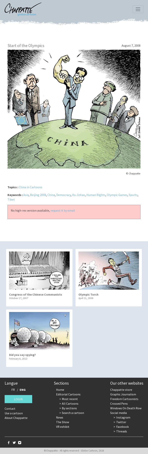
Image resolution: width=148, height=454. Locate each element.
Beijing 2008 (38, 195)
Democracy (63, 195)
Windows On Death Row (125, 408)
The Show (62, 422)
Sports (133, 195)
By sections (69, 408)
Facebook (122, 427)
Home (60, 390)
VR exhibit (62, 427)
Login (18, 399)
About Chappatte (16, 418)
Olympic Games (117, 195)
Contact (10, 408)
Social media (118, 413)
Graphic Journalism (123, 394)
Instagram (123, 417)
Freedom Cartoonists (124, 399)
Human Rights (95, 195)
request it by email (62, 210)
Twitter (121, 422)
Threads (121, 431)
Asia (26, 195)
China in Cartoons (30, 187)
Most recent (70, 399)
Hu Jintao (78, 195)
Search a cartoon (73, 413)
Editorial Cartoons (68, 394)
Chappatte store (121, 390)
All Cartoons (70, 403)
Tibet (11, 199)
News (59, 417)
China (51, 195)
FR (13, 390)
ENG (23, 390)
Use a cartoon (14, 413)
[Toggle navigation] (138, 9)
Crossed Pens (119, 403)
